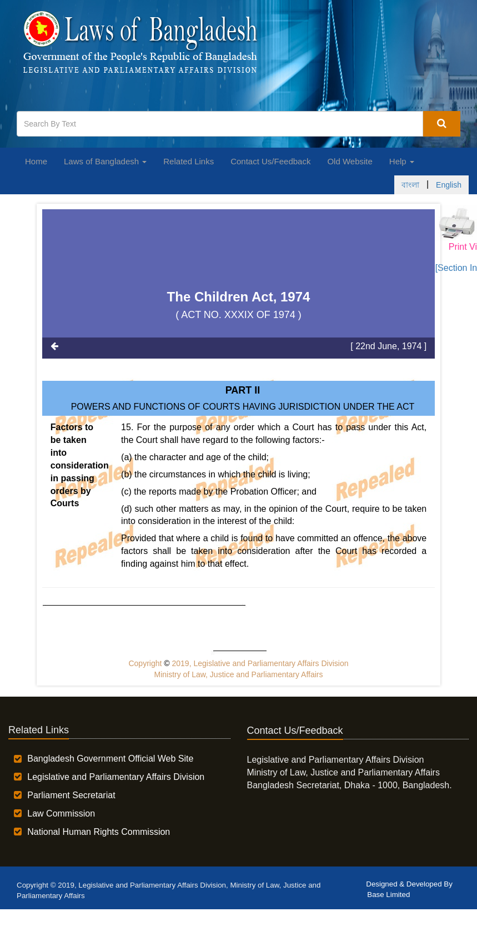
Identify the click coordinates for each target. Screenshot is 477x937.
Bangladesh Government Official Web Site (110, 758)
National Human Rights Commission (98, 832)
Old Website (349, 161)
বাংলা (410, 184)
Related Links (188, 161)
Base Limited (388, 894)
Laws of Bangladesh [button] (105, 161)
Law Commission (61, 813)
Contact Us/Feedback (270, 161)
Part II (242, 390)
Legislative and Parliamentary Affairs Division (115, 777)
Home (36, 161)
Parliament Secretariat (71, 795)
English (448, 184)
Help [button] (401, 161)
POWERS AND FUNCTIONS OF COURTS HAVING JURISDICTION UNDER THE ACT (243, 406)
